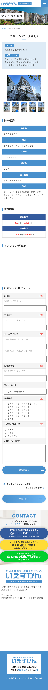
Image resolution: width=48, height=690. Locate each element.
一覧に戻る (24, 499)
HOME (4, 29)
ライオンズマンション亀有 (18, 484)
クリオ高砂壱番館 (34, 488)
